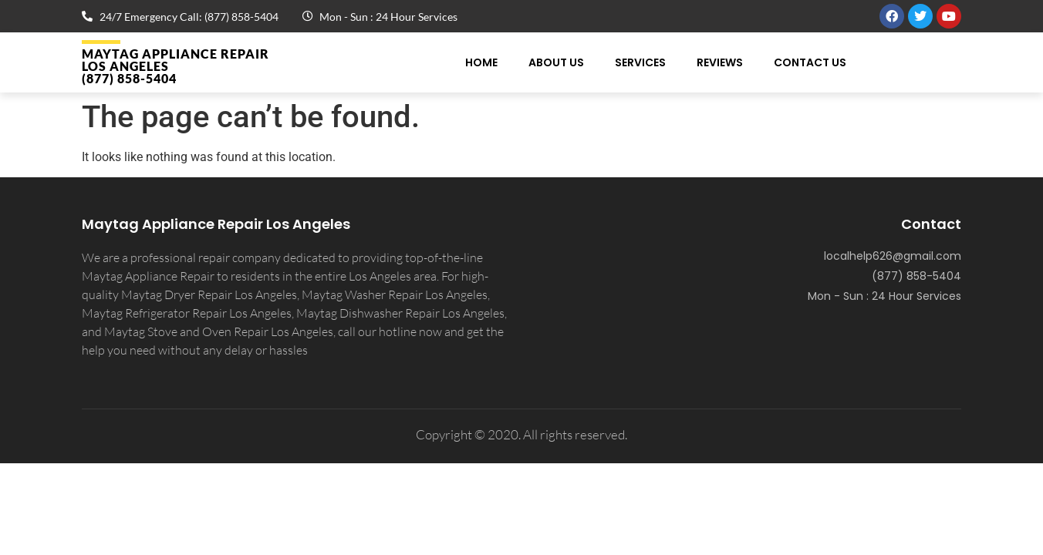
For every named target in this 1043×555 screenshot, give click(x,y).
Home (481, 62)
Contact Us (810, 62)
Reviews (720, 62)
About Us (556, 62)
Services (640, 62)
